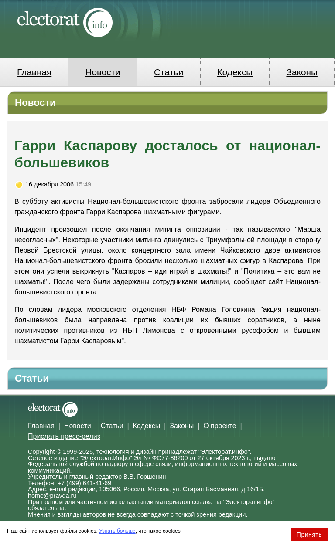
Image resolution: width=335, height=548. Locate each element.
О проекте (219, 426)
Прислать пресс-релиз (64, 436)
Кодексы (235, 72)
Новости (102, 72)
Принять (309, 534)
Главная (34, 72)
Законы (301, 72)
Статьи (168, 72)
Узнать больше (117, 531)
